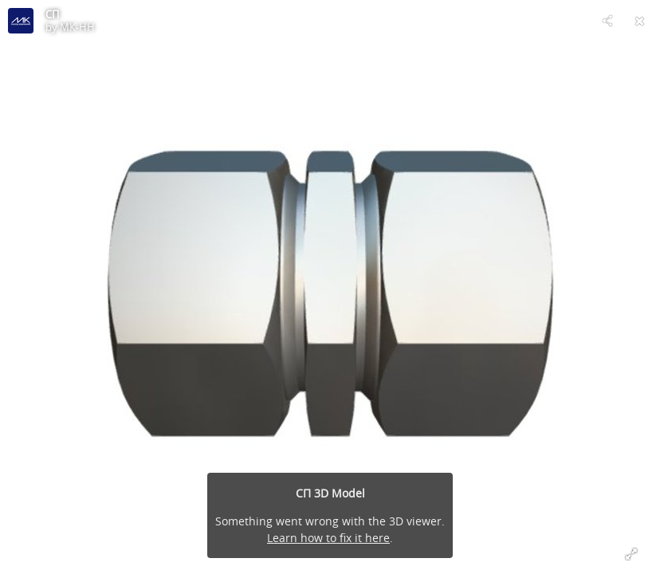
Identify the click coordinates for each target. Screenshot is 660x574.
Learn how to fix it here (328, 537)
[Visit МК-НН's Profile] (20, 20)
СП (52, 14)
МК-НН (77, 27)
